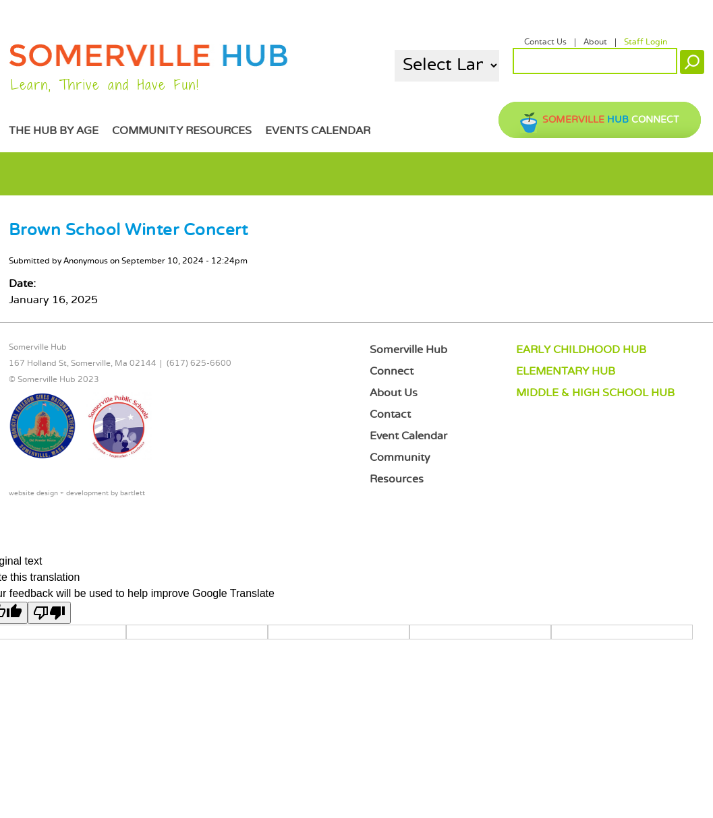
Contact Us (545, 42)
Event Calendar (408, 436)
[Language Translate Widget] (447, 66)
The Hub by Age (53, 131)
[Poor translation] (49, 613)
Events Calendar (317, 131)
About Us (394, 393)
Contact (390, 414)
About (595, 42)
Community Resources (182, 131)
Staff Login (645, 42)
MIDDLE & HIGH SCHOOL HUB (595, 393)
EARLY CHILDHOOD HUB (581, 350)
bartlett (132, 493)
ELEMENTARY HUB (565, 371)
